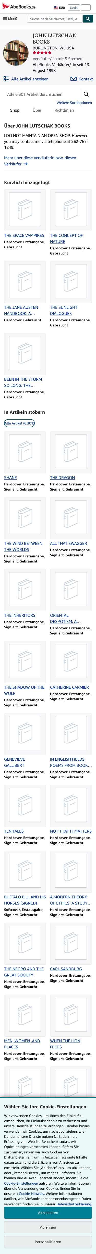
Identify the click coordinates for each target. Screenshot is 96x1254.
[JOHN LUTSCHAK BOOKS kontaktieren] (81, 79)
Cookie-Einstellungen (21, 1183)
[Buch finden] (88, 19)
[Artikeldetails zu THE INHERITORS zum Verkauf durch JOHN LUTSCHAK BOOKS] (25, 593)
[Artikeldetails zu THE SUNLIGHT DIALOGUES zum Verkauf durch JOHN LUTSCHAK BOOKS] (71, 288)
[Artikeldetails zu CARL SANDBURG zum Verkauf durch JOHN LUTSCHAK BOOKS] (71, 947)
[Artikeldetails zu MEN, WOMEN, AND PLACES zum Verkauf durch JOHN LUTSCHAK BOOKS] (25, 1022)
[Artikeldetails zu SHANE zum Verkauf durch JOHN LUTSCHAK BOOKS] (25, 456)
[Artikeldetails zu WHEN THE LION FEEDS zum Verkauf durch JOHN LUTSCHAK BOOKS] (71, 1022)
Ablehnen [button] (48, 1227)
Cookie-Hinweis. (32, 1193)
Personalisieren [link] (48, 1241)
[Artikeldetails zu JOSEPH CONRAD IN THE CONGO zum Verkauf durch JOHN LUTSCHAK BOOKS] (71, 1094)
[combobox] (55, 19)
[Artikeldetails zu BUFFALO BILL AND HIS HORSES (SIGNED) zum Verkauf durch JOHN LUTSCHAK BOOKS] (25, 878)
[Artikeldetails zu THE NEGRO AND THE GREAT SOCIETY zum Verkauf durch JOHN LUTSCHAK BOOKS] (25, 950)
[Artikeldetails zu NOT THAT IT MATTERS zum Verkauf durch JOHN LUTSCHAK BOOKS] (71, 809)
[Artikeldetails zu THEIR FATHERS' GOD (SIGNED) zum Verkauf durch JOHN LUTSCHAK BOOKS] (25, 1094)
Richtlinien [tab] (64, 111)
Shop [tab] (15, 111)
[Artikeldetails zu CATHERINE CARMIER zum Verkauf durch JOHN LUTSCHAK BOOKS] (71, 665)
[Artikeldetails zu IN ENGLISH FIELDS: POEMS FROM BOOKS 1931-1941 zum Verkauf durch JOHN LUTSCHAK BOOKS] (71, 740)
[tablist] (42, 110)
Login (74, 7)
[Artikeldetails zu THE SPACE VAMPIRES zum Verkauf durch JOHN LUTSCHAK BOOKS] (25, 213)
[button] (86, 94)
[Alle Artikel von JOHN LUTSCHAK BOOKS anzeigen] (26, 79)
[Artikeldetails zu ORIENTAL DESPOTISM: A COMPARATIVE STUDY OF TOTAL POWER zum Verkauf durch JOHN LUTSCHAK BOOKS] (71, 596)
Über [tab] (37, 111)
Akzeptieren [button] (48, 1212)
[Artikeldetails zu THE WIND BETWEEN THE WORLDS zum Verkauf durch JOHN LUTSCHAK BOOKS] (25, 524)
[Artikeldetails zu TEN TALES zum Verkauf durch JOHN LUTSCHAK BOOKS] (25, 809)
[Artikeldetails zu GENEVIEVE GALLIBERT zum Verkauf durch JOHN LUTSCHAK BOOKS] (25, 740)
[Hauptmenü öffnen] (11, 19)
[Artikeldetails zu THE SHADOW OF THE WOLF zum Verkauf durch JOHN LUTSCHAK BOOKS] (25, 668)
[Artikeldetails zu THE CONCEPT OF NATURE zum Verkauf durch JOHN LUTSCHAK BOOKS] (71, 217)
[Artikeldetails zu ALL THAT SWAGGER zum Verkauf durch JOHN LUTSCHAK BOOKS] (71, 521)
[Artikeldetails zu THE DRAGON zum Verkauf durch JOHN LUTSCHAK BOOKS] (71, 456)
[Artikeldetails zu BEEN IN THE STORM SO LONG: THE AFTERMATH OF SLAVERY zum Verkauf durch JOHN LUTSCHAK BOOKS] (25, 360)
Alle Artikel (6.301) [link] (19, 423)
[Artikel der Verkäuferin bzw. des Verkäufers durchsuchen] (37, 94)
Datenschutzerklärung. (74, 1204)
